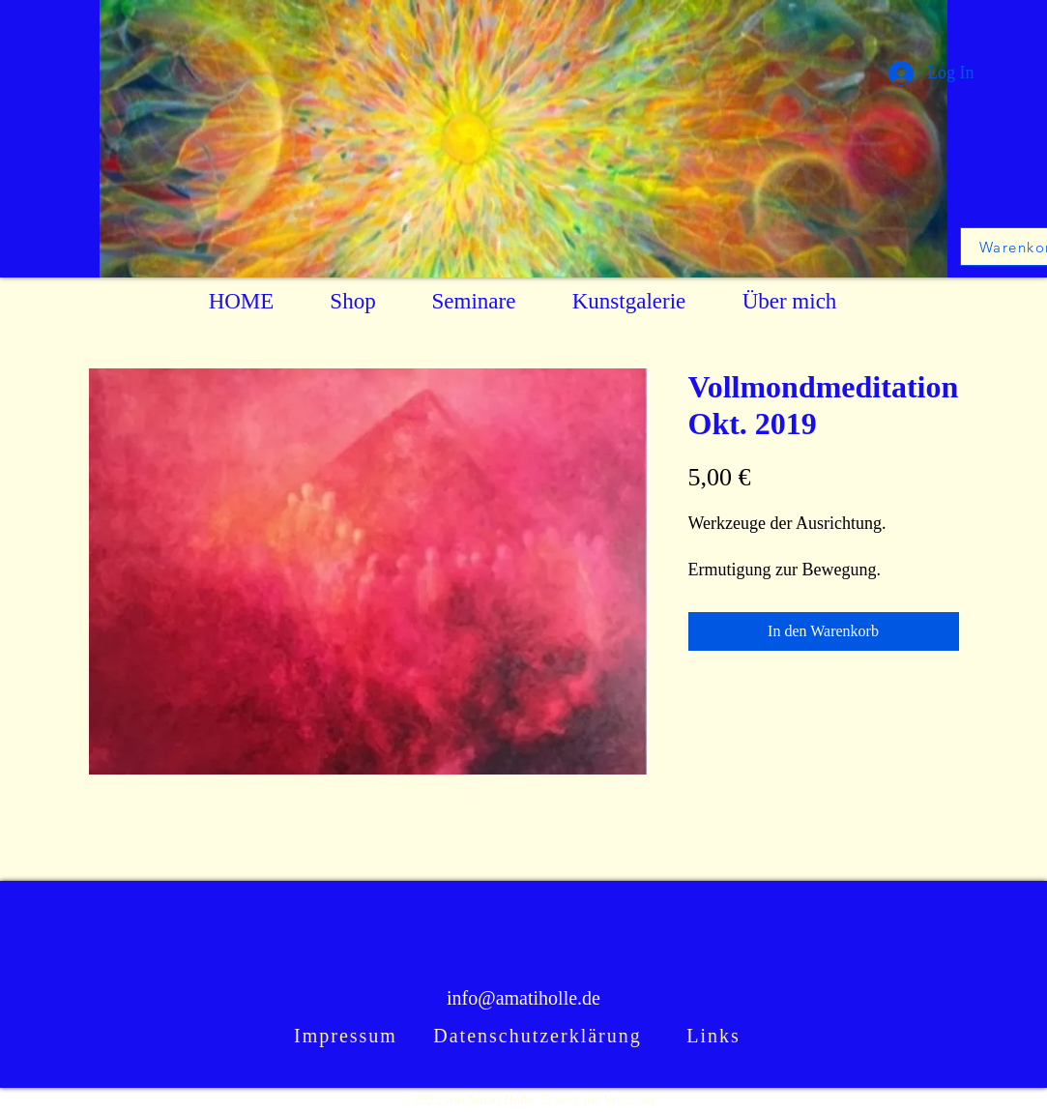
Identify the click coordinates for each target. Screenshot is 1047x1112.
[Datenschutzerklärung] (540, 1036)
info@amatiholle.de (523, 998)
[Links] (716, 1036)
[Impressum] (348, 1036)
